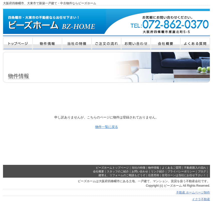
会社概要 (98, 171)
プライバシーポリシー (181, 171)
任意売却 (153, 175)
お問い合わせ (140, 171)
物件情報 (153, 167)
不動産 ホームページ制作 (193, 192)
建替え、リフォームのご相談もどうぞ (121, 175)
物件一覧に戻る (106, 127)
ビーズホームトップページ (112, 167)
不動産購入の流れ (195, 167)
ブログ (202, 171)
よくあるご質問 (171, 167)
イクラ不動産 (201, 199)
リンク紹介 (158, 171)
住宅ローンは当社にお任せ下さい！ (184, 175)
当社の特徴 (138, 167)
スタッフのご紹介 (118, 171)
